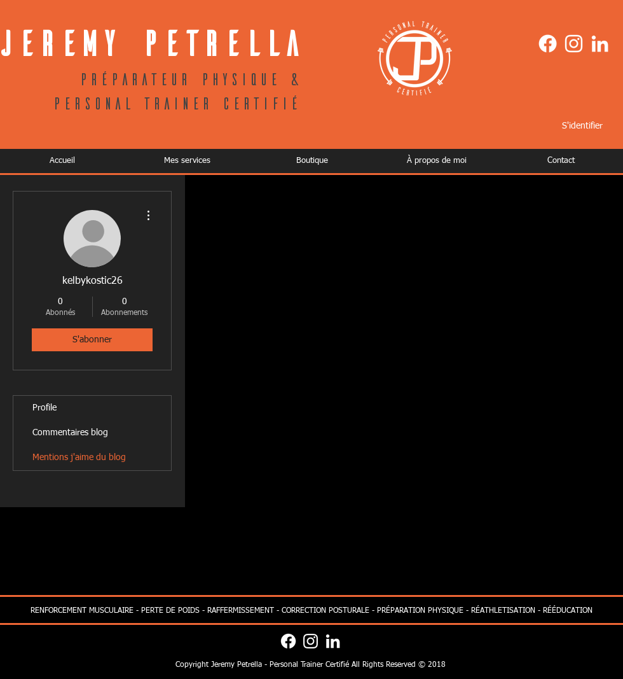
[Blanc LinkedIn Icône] (600, 43)
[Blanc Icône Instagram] (573, 43)
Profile (44, 407)
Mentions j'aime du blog (79, 457)
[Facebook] (547, 43)
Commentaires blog (70, 432)
